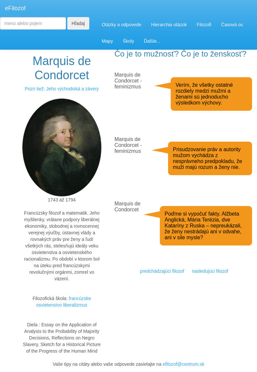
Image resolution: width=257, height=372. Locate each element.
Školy (128, 41)
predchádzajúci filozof (162, 271)
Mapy (107, 41)
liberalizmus (75, 305)
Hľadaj (78, 23)
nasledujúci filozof (210, 271)
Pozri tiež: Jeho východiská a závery (62, 88)
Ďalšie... (152, 41)
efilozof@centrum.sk (183, 364)
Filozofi (204, 24)
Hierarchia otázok (169, 24)
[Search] (33, 23)
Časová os (232, 24)
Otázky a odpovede (121, 24)
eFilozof (15, 8)
